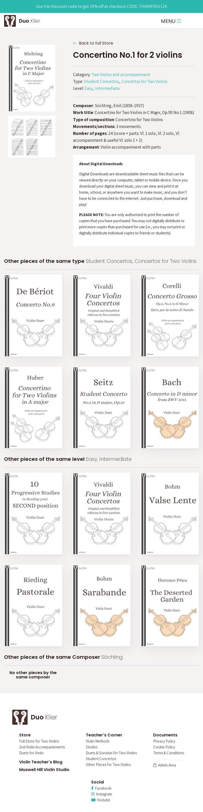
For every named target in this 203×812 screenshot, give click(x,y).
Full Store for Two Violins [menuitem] (39, 741)
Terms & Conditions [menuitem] (168, 753)
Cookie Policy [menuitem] (164, 747)
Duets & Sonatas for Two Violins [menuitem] (111, 753)
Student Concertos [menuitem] (101, 759)
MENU (171, 21)
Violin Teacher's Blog (40, 762)
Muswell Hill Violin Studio (44, 770)
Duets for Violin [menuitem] (31, 753)
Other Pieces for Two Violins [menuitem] (108, 765)
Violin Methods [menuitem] (97, 741)
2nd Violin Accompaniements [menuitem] (42, 747)
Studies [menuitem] (92, 747)
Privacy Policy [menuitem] (164, 741)
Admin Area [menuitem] (164, 765)
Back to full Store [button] (93, 43)
